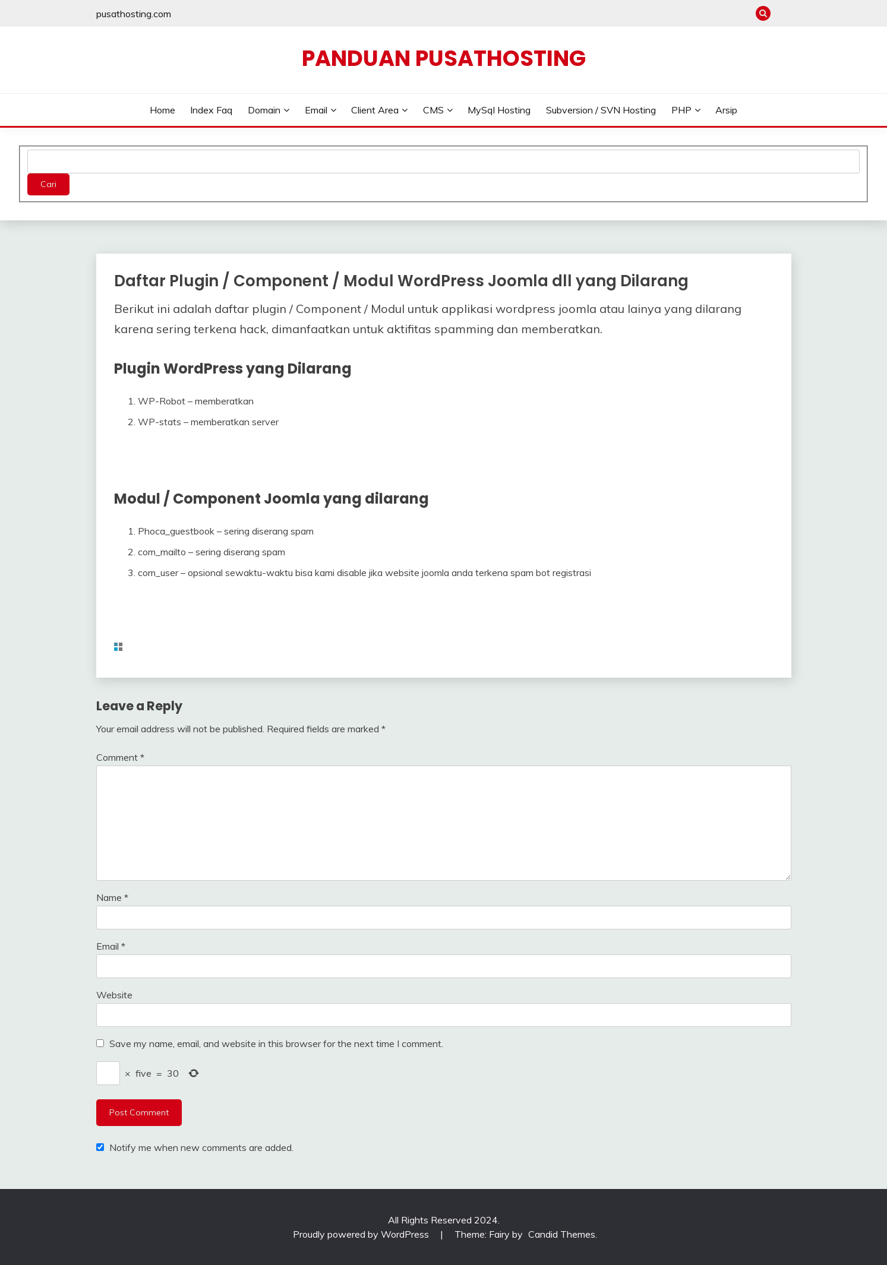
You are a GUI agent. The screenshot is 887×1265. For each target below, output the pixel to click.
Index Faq (211, 110)
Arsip (726, 110)
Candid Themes (561, 1234)
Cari (48, 184)
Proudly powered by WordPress (362, 1234)
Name (112, 897)
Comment (120, 757)
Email (316, 110)
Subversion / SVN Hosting (601, 110)
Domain (264, 110)
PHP (681, 110)
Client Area (375, 110)
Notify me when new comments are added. (201, 1147)
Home (162, 110)
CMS (433, 110)
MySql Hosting (499, 110)
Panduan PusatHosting (444, 58)
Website (114, 995)
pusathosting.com (133, 14)
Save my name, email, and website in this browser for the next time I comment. (276, 1043)
